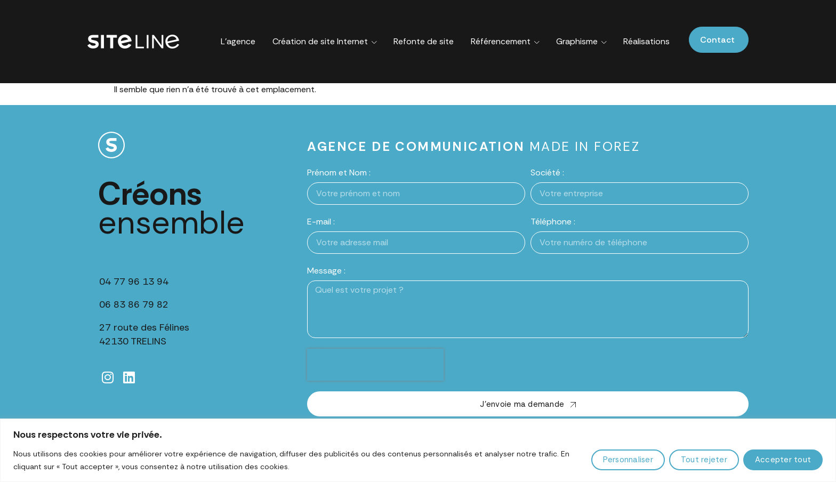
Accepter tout (783, 459)
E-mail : (321, 221)
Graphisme (581, 42)
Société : (547, 172)
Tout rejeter (704, 459)
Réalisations (646, 41)
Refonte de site (423, 41)
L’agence (238, 41)
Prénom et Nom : (339, 172)
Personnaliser (628, 459)
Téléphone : (552, 221)
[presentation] (375, 365)
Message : (326, 270)
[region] (418, 450)
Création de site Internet (324, 42)
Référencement (505, 42)
